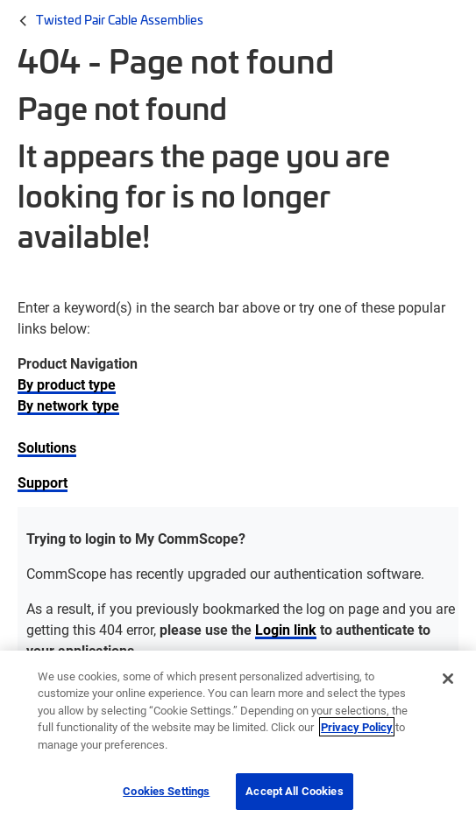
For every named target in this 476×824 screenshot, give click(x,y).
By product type (67, 384)
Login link (285, 629)
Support (42, 482)
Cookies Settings (166, 791)
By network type (68, 405)
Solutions (47, 447)
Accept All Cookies (294, 791)
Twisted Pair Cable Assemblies (119, 19)
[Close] (448, 678)
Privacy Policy (357, 727)
